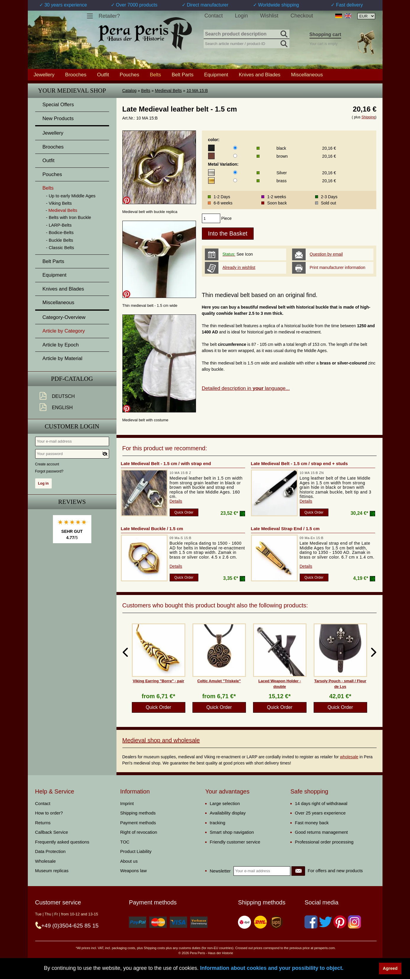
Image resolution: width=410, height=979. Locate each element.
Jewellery (44, 74)
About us (129, 861)
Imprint (127, 803)
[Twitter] (325, 921)
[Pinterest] (339, 921)
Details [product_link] (176, 501)
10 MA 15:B (197, 90)
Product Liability (136, 851)
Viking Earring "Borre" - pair (158, 681)
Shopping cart (325, 34)
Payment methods (138, 822)
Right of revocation (138, 832)
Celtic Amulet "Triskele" (219, 681)
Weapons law (133, 870)
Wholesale (45, 861)
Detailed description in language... (246, 388)
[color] (235, 148)
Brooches (75, 74)
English (62, 407)
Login (241, 16)
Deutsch (63, 396)
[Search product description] (246, 34)
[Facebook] (310, 921)
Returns (43, 822)
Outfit (103, 74)
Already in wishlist (239, 267)
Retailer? (109, 16)
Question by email (326, 254)
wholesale (349, 756)
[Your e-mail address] (72, 441)
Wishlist (269, 16)
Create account (47, 464)
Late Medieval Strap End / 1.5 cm (285, 528)
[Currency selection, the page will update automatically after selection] (366, 16)
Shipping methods (138, 812)
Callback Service (51, 832)
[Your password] (72, 454)
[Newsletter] (298, 871)
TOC (124, 841)
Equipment (216, 74)
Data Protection (50, 851)
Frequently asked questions (62, 841)
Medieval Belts (168, 90)
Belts (145, 90)
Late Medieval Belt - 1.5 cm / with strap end (166, 463)
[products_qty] (211, 218)
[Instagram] (354, 921)
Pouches (129, 74)
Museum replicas (52, 870)
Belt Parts (183, 74)
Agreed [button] (390, 968)
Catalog (129, 90)
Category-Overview (64, 317)
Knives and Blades (260, 74)
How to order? (49, 812)
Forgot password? (49, 471)
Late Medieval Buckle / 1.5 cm (152, 528)
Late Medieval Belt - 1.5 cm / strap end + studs (299, 463)
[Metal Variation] (235, 172)
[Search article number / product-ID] (246, 43)
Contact (214, 16)
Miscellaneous (307, 74)
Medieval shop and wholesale (161, 740)
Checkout (302, 16)
